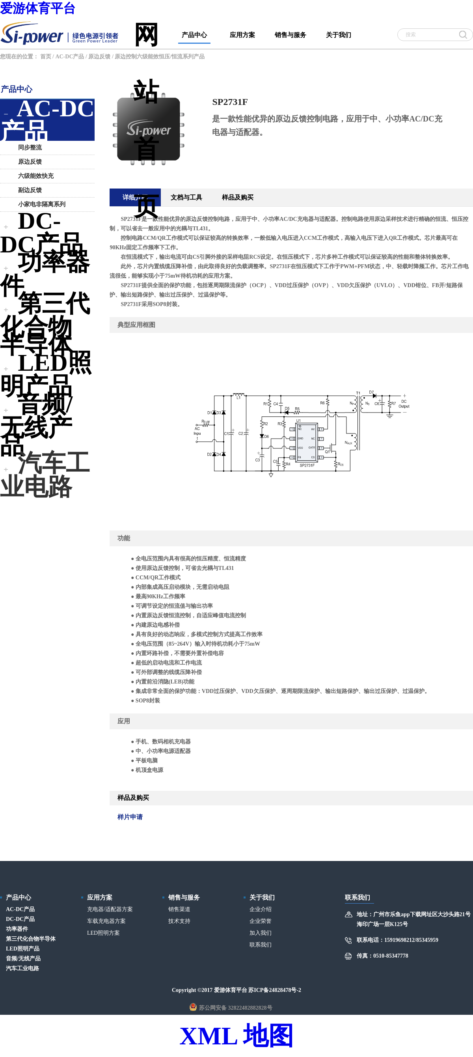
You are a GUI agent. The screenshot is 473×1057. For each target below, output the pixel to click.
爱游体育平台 (38, 8)
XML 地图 (236, 1036)
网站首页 (146, 33)
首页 (45, 57)
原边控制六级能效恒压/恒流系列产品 (160, 57)
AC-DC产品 (69, 57)
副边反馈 (26, 190)
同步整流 (26, 147)
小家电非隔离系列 (37, 204)
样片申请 (130, 817)
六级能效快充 (32, 176)
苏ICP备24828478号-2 (274, 990)
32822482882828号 (250, 1008)
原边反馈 (99, 57)
